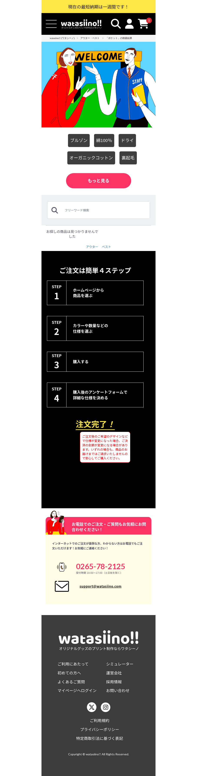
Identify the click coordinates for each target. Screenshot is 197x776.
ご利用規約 (99, 720)
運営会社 (114, 673)
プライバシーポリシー (99, 729)
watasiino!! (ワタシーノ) (62, 38)
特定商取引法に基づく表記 (99, 738)
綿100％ (104, 140)
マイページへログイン (77, 690)
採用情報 (114, 681)
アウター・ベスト (89, 38)
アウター (92, 246)
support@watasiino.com (100, 586)
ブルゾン (79, 140)
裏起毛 (128, 157)
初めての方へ (69, 673)
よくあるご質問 (71, 681)
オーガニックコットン (91, 157)
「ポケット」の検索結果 (119, 38)
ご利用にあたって (73, 664)
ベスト (106, 246)
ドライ (127, 140)
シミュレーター (120, 664)
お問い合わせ (118, 690)
